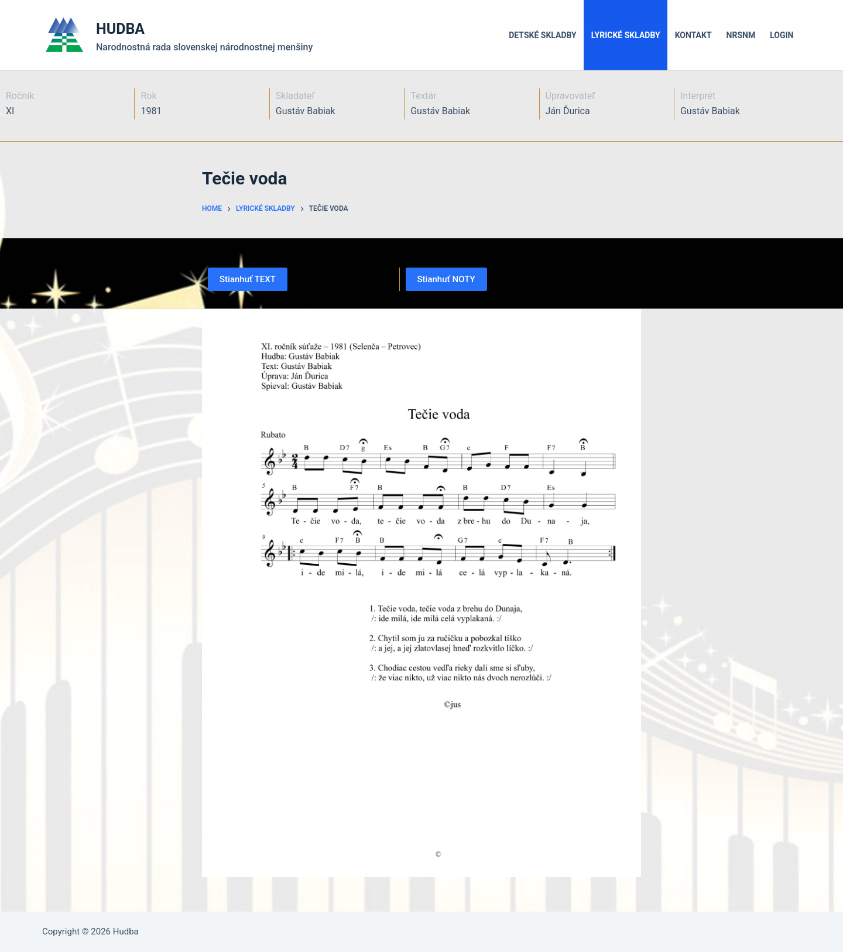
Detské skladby (543, 35)
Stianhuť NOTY (446, 279)
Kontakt (693, 35)
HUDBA (120, 28)
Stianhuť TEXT (248, 279)
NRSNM (741, 35)
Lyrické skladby (625, 35)
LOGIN (781, 35)
